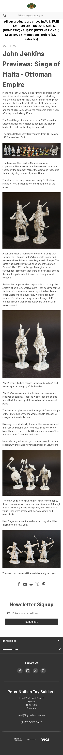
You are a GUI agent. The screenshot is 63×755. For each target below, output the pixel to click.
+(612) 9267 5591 (33, 722)
